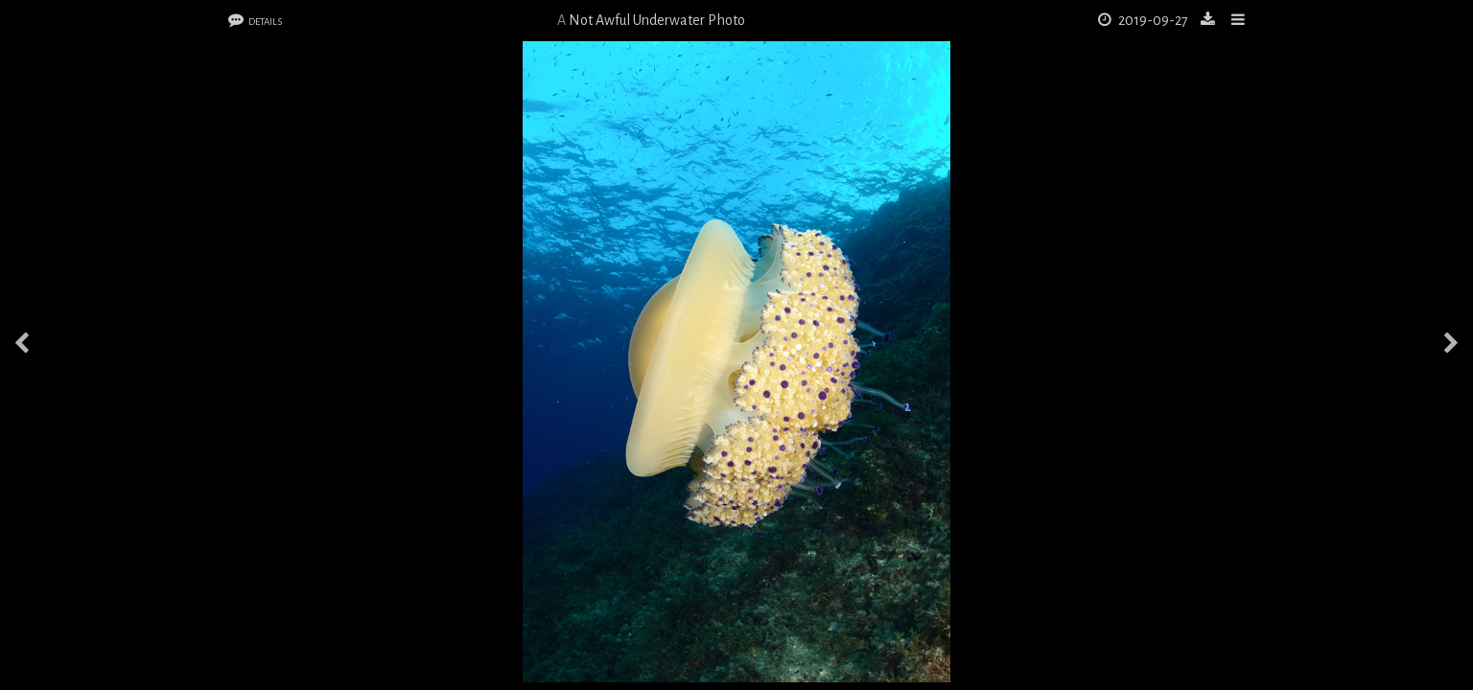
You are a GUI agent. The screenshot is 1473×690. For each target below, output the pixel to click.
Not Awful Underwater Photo (657, 20)
